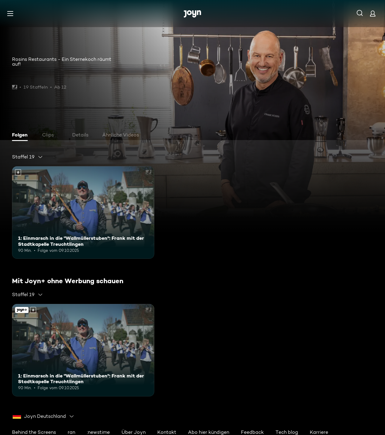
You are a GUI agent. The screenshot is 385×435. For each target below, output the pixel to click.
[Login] (372, 13)
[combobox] (27, 157)
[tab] (21, 135)
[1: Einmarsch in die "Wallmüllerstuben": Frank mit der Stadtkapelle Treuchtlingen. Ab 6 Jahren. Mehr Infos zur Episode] (83, 212)
